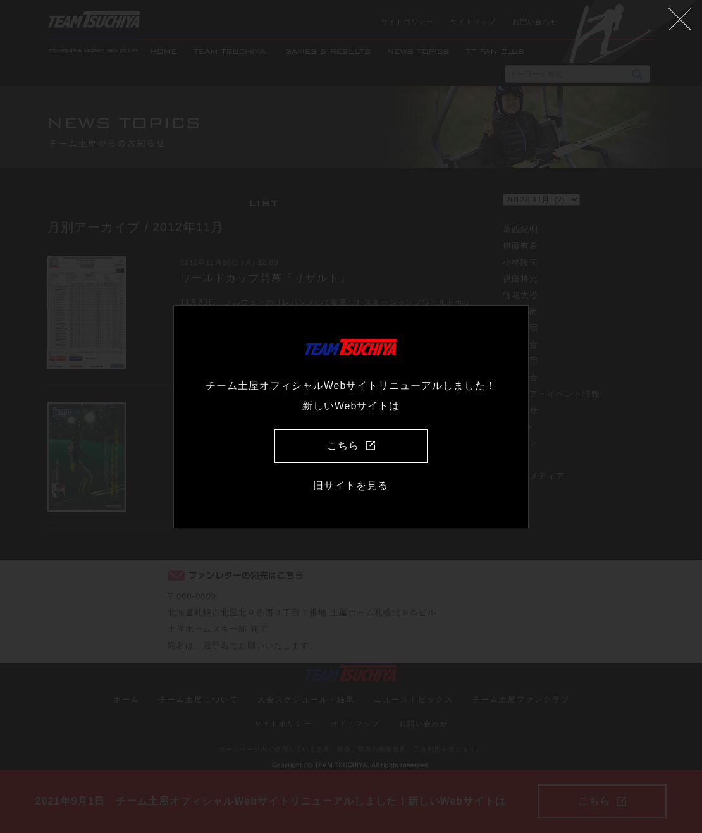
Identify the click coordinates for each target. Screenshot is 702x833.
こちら (351, 445)
